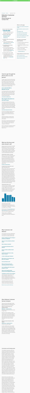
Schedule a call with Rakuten (6, 164)
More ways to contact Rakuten (21, 37)
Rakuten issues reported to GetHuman (7, 284)
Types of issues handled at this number (23, 35)
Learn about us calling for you (6, 96)
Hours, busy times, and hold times (22, 34)
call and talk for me (11, 209)
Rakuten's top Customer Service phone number (22, 27)
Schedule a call (5, 37)
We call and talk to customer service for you (22, 29)
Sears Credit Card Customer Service (22, 56)
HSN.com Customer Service (21, 58)
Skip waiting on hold (6, 36)
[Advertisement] (8, 66)
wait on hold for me (4, 210)
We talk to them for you (6, 35)
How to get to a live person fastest (22, 32)
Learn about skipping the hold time (7, 109)
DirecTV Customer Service (21, 55)
